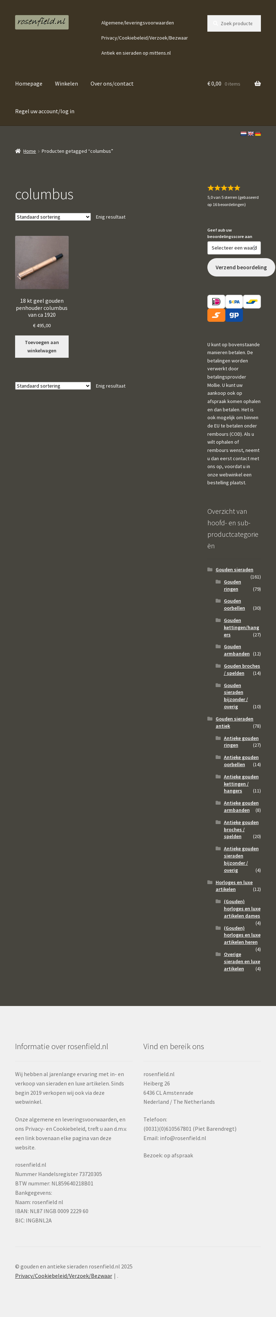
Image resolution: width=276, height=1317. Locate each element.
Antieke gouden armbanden (241, 806)
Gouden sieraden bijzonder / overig (236, 696)
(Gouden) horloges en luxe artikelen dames (242, 908)
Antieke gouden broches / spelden (241, 829)
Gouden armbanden (237, 650)
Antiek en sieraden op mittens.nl (136, 53)
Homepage (28, 83)
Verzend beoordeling (241, 267)
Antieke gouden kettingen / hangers (241, 783)
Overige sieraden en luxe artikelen (242, 961)
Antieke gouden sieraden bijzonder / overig (241, 859)
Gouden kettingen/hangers (241, 627)
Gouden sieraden (234, 569)
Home (29, 151)
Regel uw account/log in (44, 111)
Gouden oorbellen (234, 604)
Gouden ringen (232, 585)
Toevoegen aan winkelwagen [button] (42, 346)
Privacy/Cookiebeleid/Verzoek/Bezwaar (144, 38)
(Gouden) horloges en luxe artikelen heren (242, 935)
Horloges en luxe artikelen (234, 886)
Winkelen (66, 83)
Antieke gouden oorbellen (241, 761)
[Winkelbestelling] (53, 217)
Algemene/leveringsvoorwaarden (137, 22)
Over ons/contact (112, 83)
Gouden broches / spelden (242, 669)
